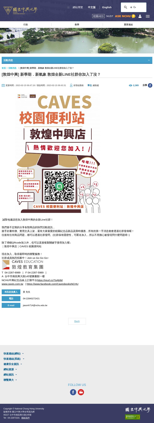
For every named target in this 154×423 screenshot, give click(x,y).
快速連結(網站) (12, 353)
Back (77, 321)
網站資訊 (9, 374)
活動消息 (12, 68)
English (107, 7)
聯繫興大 (9, 379)
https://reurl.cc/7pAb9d (49, 280)
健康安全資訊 (11, 364)
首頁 (4, 68)
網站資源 (9, 369)
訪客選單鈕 (140, 16)
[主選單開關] (148, 16)
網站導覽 (78, 7)
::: (68, 7)
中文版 (92, 7)
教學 (77, 24)
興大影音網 (81, 392)
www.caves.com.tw (12, 283)
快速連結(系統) (12, 358)
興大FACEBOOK (73, 392)
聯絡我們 (25, 418)
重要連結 (128, 24)
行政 (25, 24)
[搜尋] (133, 7)
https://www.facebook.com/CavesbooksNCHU (52, 283)
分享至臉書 (150, 85)
